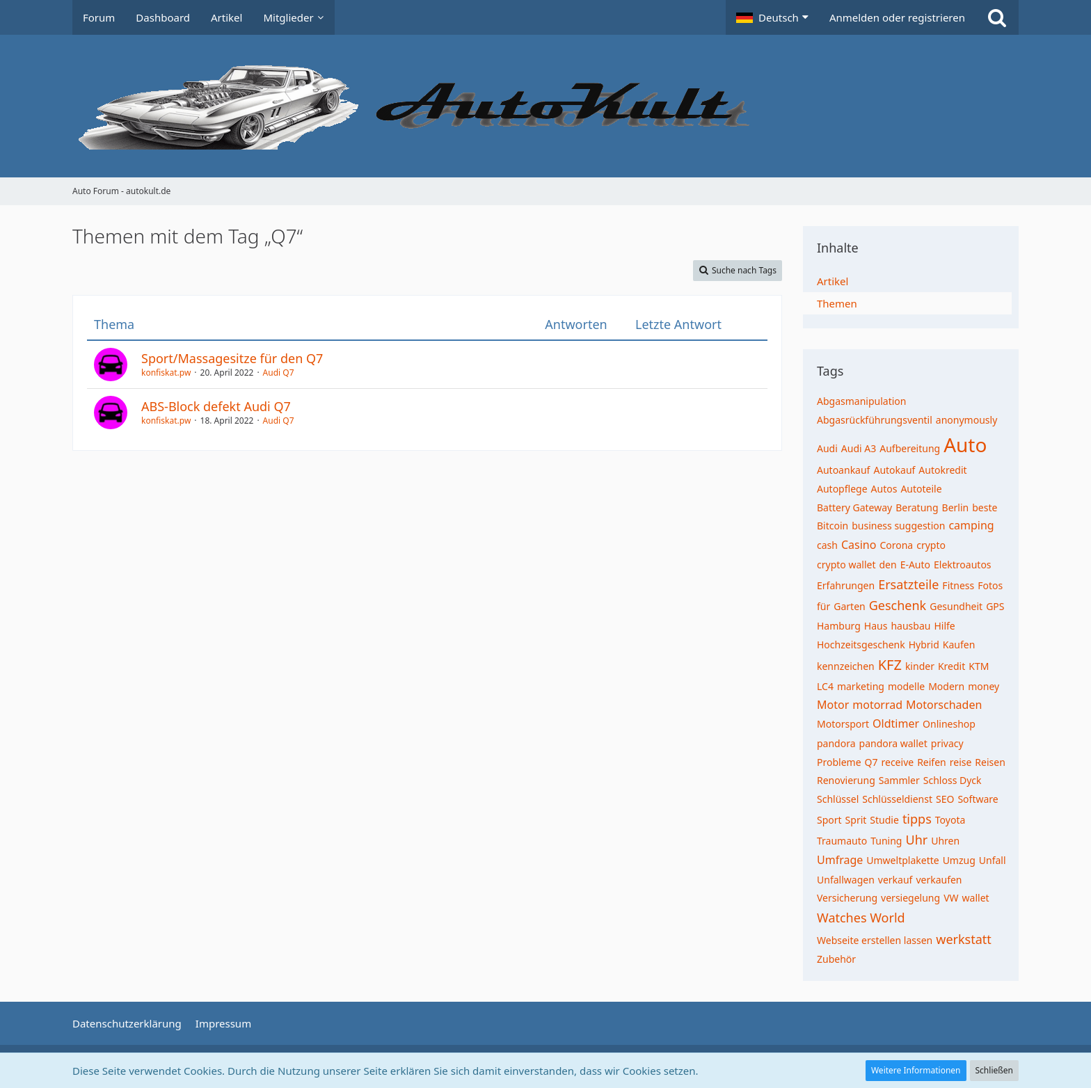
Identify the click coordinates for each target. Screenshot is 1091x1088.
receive (898, 762)
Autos (884, 488)
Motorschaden (944, 704)
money (983, 686)
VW (950, 897)
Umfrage (840, 859)
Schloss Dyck (952, 780)
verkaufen (939, 879)
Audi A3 (858, 448)
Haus (876, 625)
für (823, 606)
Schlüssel (838, 799)
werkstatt (964, 939)
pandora (836, 743)
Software (977, 799)
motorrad (877, 704)
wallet (975, 897)
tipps (917, 818)
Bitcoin (832, 525)
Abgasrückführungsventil (874, 419)
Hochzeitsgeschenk (861, 644)
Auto (965, 444)
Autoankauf (843, 470)
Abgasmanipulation (861, 401)
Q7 (871, 762)
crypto (931, 545)
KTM (979, 666)
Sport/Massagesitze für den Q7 (232, 358)
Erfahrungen (846, 585)
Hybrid (924, 644)
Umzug (959, 860)
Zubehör (836, 959)
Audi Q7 (278, 372)
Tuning (886, 840)
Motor (833, 704)
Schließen (994, 1070)
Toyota (950, 819)
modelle (906, 686)
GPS (995, 606)
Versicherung (847, 897)
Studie (884, 819)
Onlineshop (949, 723)
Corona (896, 545)
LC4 (825, 686)
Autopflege (842, 488)
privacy (947, 743)
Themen (837, 303)
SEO (945, 799)
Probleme (839, 762)
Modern (946, 686)
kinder (919, 666)
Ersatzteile (908, 584)
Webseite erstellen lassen (874, 940)
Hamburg (839, 625)
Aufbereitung (909, 448)
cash (827, 545)
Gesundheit (956, 606)
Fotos (990, 585)
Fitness (958, 585)
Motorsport (843, 723)
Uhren (945, 840)
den (887, 564)
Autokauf (894, 470)
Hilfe (944, 625)
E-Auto (915, 564)
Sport (829, 819)
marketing (860, 686)
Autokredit (942, 470)
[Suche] (997, 17)
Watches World (861, 917)
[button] (772, 17)
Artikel (832, 281)
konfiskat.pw (166, 372)
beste (984, 507)
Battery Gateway (854, 507)
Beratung (916, 507)
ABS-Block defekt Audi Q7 (216, 406)
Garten (849, 606)
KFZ (890, 664)
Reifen (931, 762)
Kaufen (959, 644)
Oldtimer (896, 723)
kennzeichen (846, 666)
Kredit (951, 666)
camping (971, 525)
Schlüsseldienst (897, 799)
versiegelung (910, 897)
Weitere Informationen (916, 1070)
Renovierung (846, 780)
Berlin (955, 507)
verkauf (895, 879)
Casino (858, 544)
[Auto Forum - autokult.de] (545, 106)
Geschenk (898, 605)
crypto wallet (846, 564)
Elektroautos (963, 564)
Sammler (899, 780)
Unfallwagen (846, 879)
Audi (827, 448)
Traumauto (842, 840)
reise (961, 762)
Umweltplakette (902, 860)
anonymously (966, 419)
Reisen (990, 762)
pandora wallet (893, 743)
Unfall (992, 860)
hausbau (910, 625)
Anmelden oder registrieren (897, 17)
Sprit (856, 819)
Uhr (916, 839)
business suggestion (898, 525)
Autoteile (920, 488)
